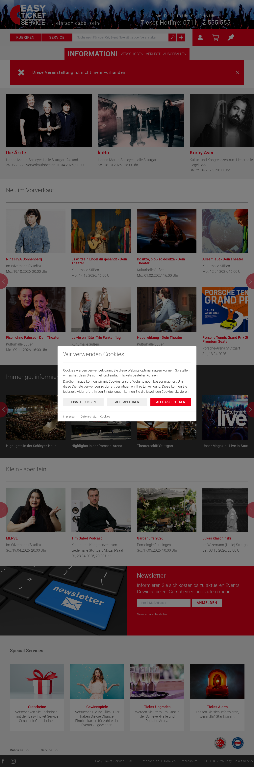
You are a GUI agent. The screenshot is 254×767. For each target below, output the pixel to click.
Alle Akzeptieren (170, 402)
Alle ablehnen (127, 402)
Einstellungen (83, 402)
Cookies (105, 416)
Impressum (70, 416)
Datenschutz (88, 416)
